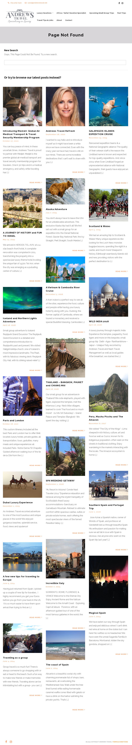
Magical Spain (97, 613)
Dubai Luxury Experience (18, 502)
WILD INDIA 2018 (99, 321)
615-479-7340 (15, 3)
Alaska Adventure (56, 209)
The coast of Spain (57, 665)
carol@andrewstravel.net (36, 3)
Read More (36, 183)
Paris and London (13, 420)
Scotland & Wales (99, 226)
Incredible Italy (55, 583)
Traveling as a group (15, 658)
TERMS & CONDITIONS (120, 742)
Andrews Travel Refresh (60, 131)
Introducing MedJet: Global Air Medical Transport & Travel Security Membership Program (21, 134)
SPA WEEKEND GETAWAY (60, 480)
